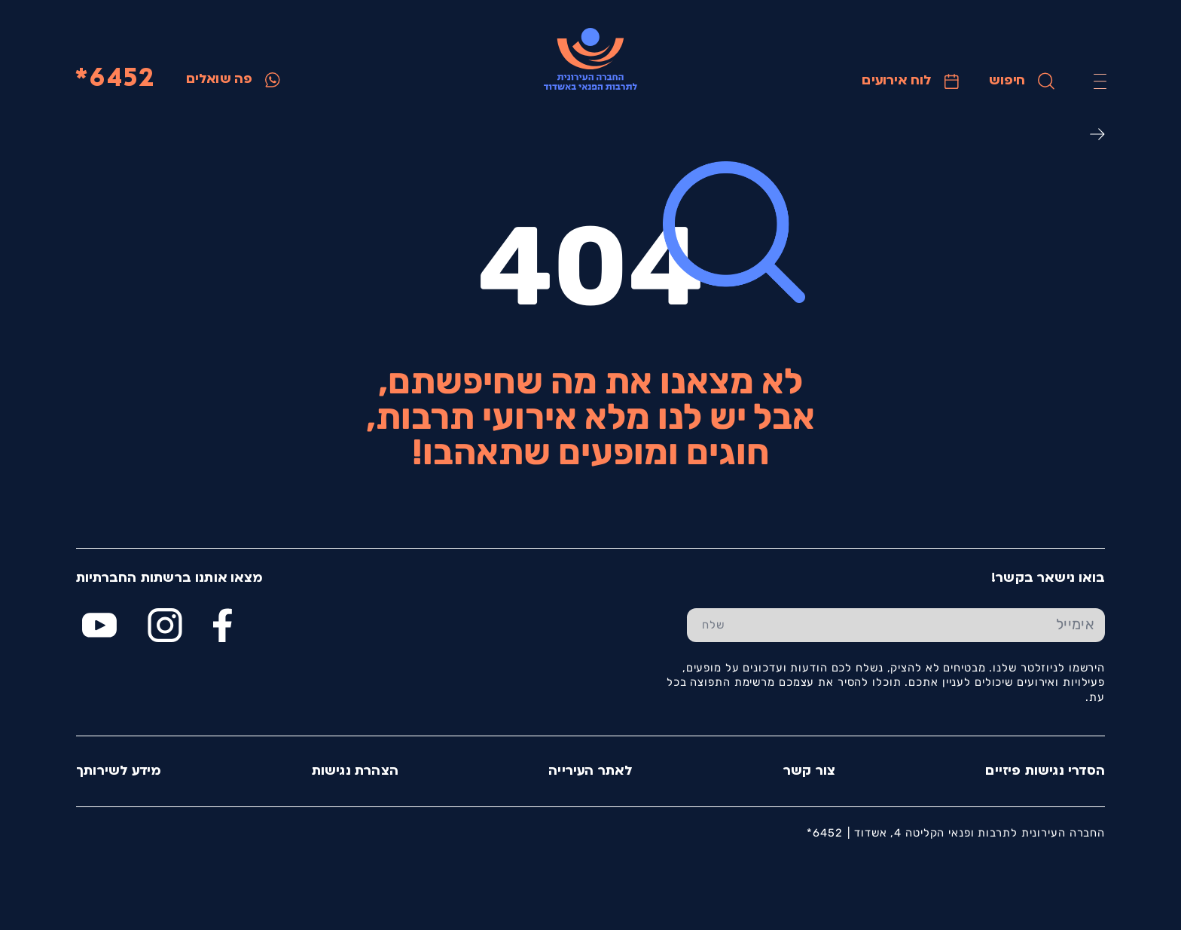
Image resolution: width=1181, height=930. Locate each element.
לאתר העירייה (590, 771)
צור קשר (809, 771)
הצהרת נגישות (355, 771)
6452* (115, 79)
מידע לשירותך (118, 771)
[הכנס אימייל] (922, 625)
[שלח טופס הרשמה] (713, 625)
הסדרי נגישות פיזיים (1045, 771)
